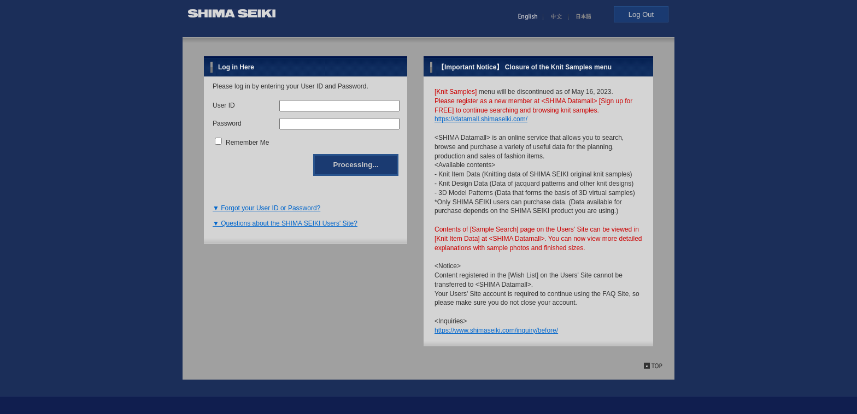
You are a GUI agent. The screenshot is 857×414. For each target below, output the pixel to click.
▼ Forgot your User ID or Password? (266, 208)
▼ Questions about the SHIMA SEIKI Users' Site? (285, 223)
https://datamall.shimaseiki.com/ (481, 119)
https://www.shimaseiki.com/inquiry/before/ (496, 330)
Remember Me (247, 142)
